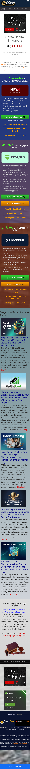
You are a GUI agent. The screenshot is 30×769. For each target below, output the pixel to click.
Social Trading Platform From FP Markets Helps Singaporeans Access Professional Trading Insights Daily (14, 457)
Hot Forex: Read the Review (15, 125)
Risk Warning (16, 727)
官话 (14, 714)
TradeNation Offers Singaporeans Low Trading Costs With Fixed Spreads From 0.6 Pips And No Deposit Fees (15, 566)
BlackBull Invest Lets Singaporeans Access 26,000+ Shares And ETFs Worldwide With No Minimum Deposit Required (15, 397)
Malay (10, 714)
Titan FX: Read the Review (15, 210)
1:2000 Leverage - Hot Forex (16, 120)
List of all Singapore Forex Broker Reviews (15, 661)
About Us (2, 727)
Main (10, 8)
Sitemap (28, 727)
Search (24, 727)
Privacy (11, 727)
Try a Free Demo (15, 203)
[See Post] (4, 370)
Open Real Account (15, 117)
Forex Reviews (23, 8)
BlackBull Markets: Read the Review (15, 292)
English (16, 8)
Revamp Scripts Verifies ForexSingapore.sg (20, 743)
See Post (22, 747)
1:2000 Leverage (15, 766)
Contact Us (7, 727)
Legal (21, 727)
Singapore (4, 8)
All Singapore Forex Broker (15, 136)
